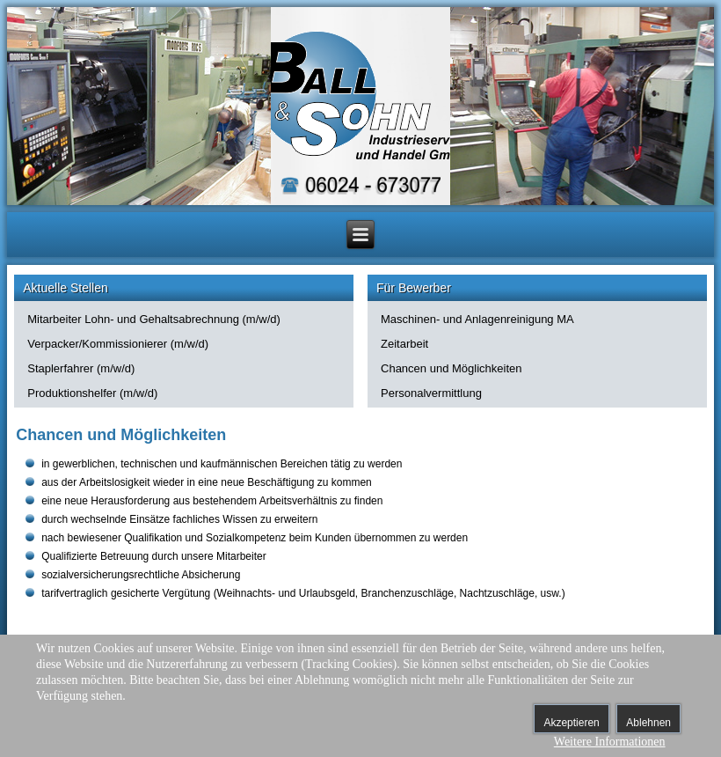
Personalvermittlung (431, 393)
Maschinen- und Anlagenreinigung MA (477, 319)
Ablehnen (648, 723)
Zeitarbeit (404, 343)
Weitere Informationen (610, 741)
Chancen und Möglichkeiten (451, 368)
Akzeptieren (571, 723)
